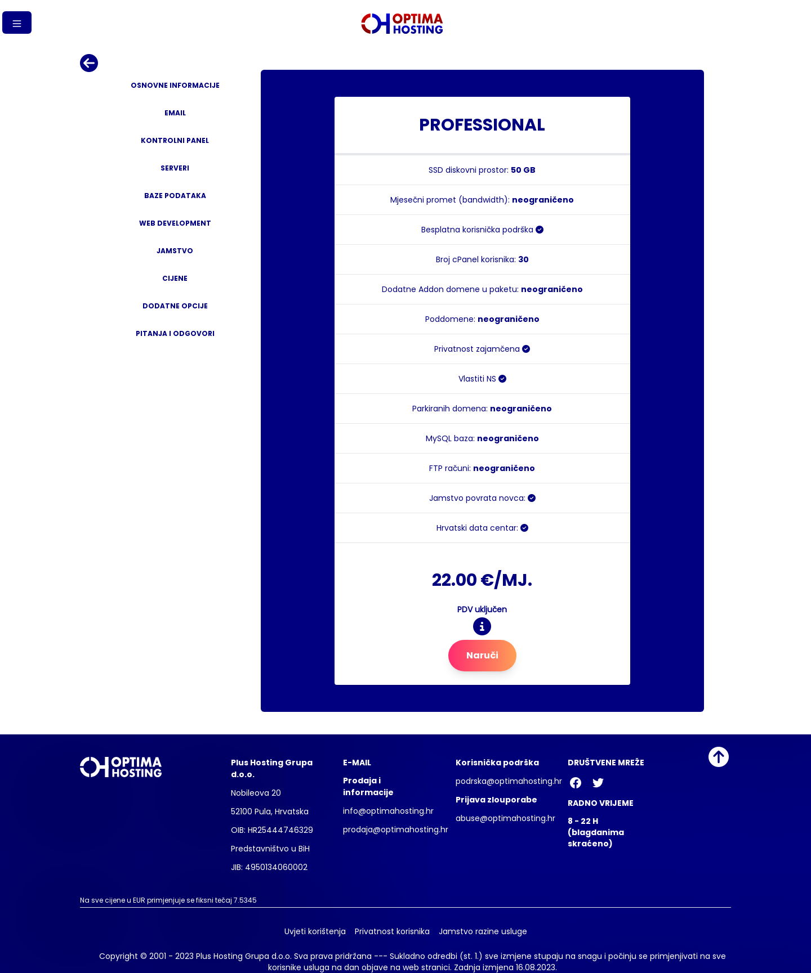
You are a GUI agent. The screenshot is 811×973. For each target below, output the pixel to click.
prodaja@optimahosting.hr (395, 829)
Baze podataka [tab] (175, 195)
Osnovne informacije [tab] (175, 85)
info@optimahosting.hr (388, 811)
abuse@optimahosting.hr (505, 818)
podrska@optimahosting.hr (509, 781)
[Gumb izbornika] (17, 22)
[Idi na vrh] (718, 757)
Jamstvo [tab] (175, 250)
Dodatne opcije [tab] (175, 306)
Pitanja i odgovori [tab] (175, 333)
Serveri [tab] (175, 168)
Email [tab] (175, 113)
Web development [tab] (175, 223)
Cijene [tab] (175, 278)
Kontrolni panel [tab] (175, 140)
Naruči (482, 655)
